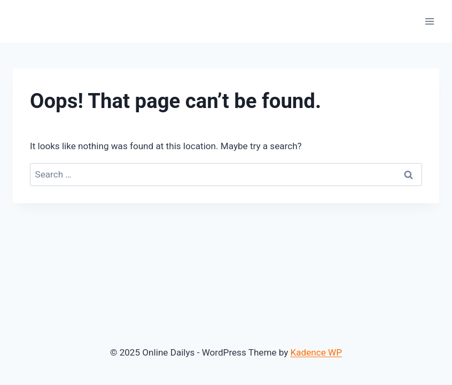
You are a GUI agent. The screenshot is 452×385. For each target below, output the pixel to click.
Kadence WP (316, 352)
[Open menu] (429, 21)
